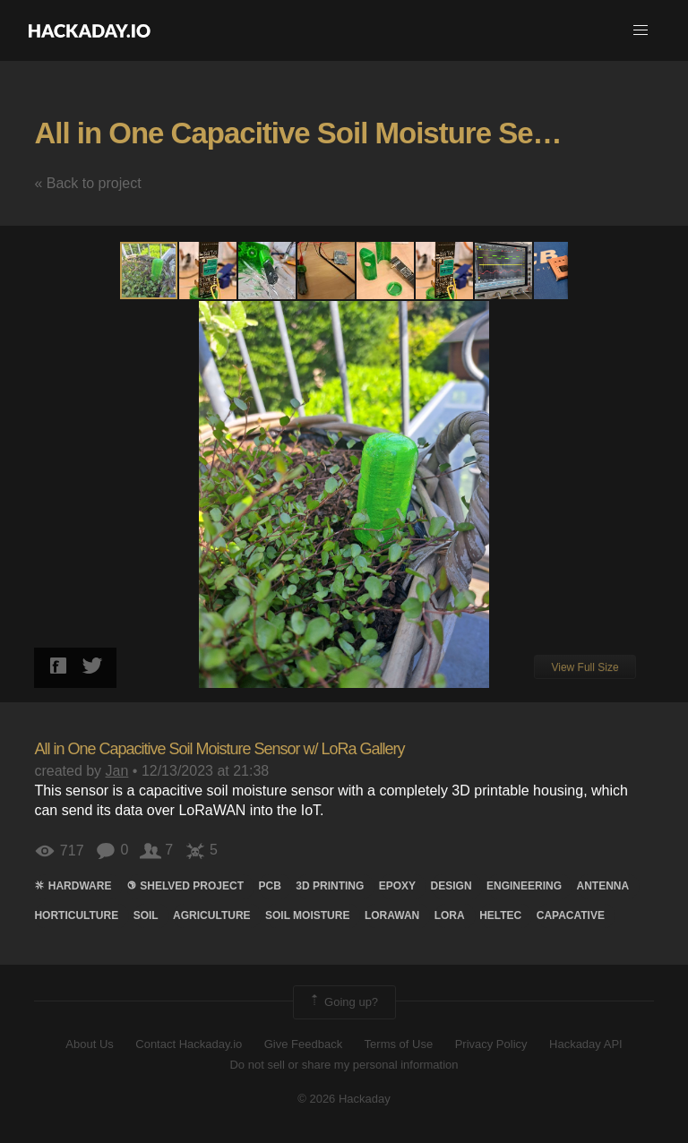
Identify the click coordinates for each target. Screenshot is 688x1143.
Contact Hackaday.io (188, 1044)
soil (146, 915)
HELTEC (500, 915)
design (451, 886)
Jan (117, 770)
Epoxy (397, 886)
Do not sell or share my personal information (343, 1064)
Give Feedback (303, 1044)
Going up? (343, 1002)
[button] (640, 30)
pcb (269, 886)
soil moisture (307, 915)
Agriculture (211, 915)
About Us (89, 1044)
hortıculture (76, 915)
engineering (524, 886)
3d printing (330, 886)
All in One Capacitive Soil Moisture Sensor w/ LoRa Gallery (219, 749)
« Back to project (87, 183)
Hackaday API (586, 1044)
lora (449, 915)
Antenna (603, 886)
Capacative (571, 915)
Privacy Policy (491, 1044)
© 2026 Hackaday (344, 1098)
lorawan (392, 915)
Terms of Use (399, 1044)
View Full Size (584, 667)
